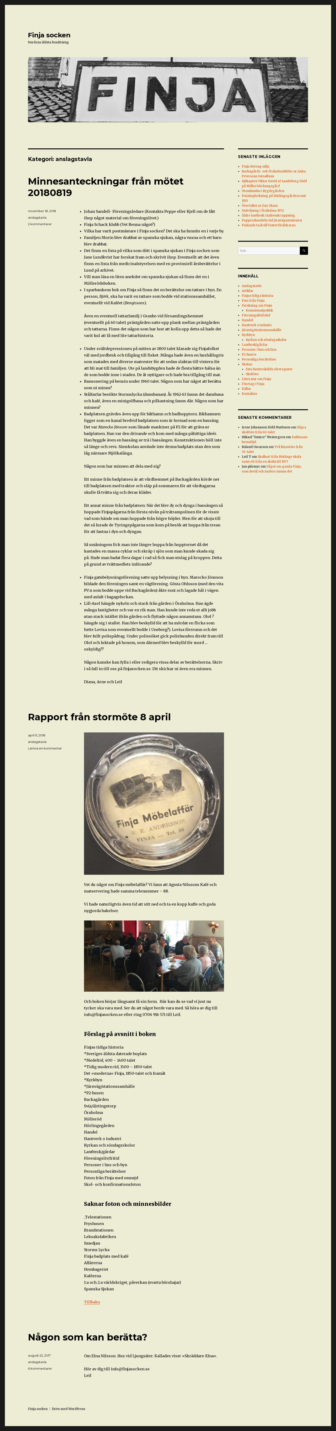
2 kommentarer (40, 224)
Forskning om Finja (257, 306)
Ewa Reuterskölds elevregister (269, 369)
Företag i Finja (253, 384)
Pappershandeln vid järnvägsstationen (272, 220)
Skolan (247, 364)
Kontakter (249, 394)
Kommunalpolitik (259, 310)
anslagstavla (37, 217)
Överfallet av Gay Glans (260, 206)
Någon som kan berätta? (87, 1337)
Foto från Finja (253, 301)
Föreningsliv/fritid (256, 315)
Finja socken (49, 35)
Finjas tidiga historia (257, 296)
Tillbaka (92, 1302)
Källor (246, 389)
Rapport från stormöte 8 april (99, 717)
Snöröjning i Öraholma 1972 (263, 211)
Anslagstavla (252, 286)
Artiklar (247, 291)
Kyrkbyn (248, 335)
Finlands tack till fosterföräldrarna (269, 225)
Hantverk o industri (257, 325)
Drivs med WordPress (68, 1409)
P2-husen (249, 355)
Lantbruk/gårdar (255, 345)
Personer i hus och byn (259, 350)
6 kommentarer (40, 1368)
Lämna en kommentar (45, 748)
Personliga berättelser (259, 359)
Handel (247, 320)
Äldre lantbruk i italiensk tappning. (269, 215)
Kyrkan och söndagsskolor (266, 340)
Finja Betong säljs (255, 166)
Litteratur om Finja (256, 379)
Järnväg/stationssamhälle (261, 330)
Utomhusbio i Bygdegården (263, 191)
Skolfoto (252, 374)
